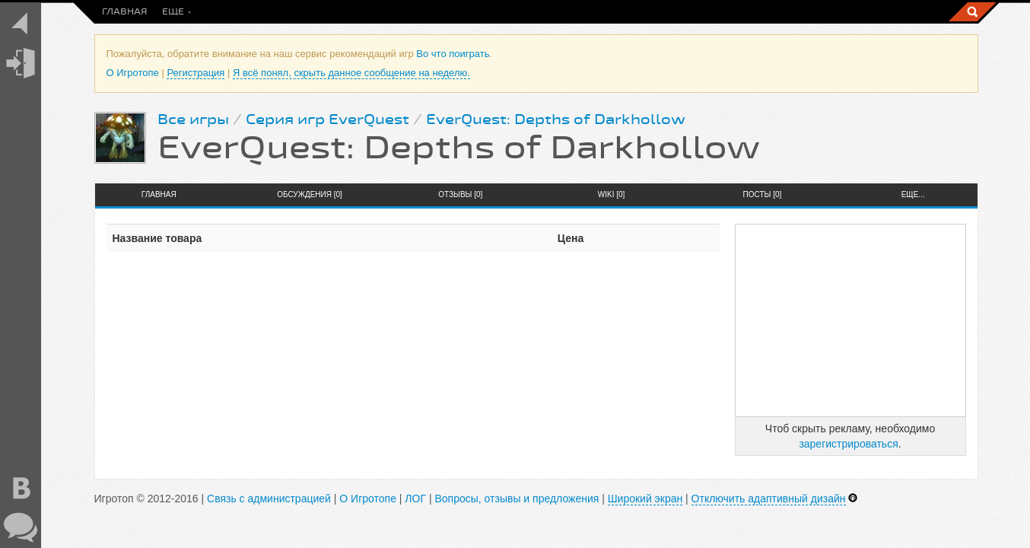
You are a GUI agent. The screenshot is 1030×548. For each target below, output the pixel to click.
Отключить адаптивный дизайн (768, 498)
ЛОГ (415, 498)
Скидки (471, 12)
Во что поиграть (259, 12)
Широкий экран (645, 498)
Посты (179, 12)
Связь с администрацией (269, 498)
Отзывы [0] (460, 194)
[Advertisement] (850, 320)
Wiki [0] (611, 194)
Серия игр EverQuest (327, 119)
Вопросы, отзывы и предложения (516, 498)
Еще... (913, 194)
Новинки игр (354, 12)
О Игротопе (132, 72)
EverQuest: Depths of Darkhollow (555, 119)
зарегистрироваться (848, 444)
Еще (627, 12)
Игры (419, 12)
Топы (586, 12)
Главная (124, 12)
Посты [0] (762, 194)
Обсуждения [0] (309, 194)
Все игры (193, 119)
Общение (532, 12)
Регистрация (195, 72)
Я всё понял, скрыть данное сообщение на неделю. (351, 72)
